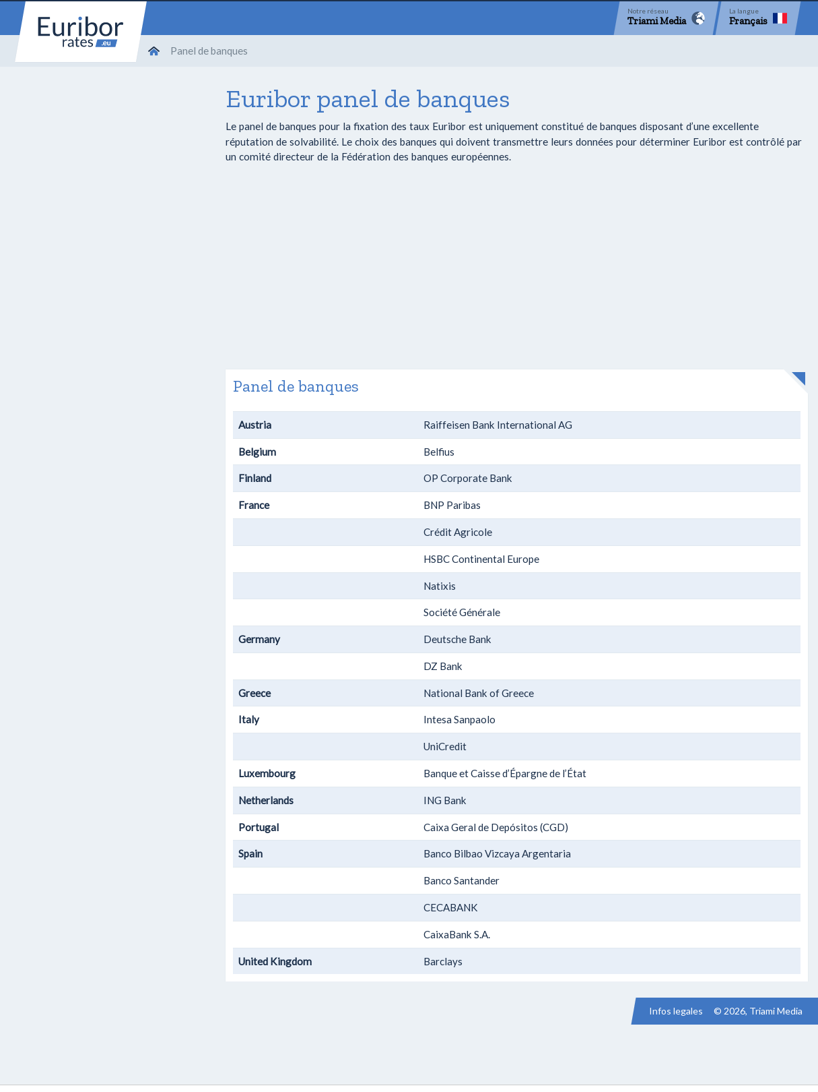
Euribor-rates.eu (80, 31)
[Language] (758, 18)
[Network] (666, 18)
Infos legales (676, 1011)
